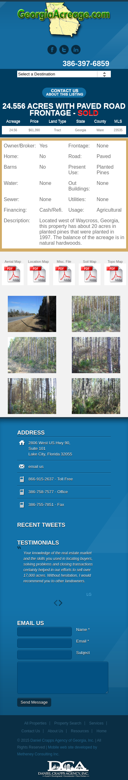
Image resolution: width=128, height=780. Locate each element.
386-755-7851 (41, 504)
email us (35, 466)
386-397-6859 (86, 63)
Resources (80, 731)
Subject (83, 652)
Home (101, 731)
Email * (82, 641)
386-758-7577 (41, 491)
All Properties (35, 723)
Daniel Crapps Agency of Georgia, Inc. (62, 740)
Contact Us (31, 731)
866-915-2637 (41, 479)
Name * (83, 629)
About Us (55, 731)
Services (96, 723)
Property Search (67, 723)
